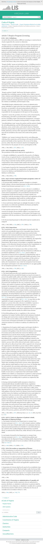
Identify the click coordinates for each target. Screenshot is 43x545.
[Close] (41, 1)
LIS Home (18, 540)
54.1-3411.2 (7, 442)
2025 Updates (6, 506)
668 (7, 445)
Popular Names (7, 503)
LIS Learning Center (11, 1)
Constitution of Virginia (11, 520)
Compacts (6, 530)
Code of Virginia (7, 17)
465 (23, 268)
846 (7, 492)
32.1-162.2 (27, 186)
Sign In (34, 543)
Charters (6, 523)
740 (16, 492)
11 (31, 413)
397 (15, 147)
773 (18, 492)
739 (22, 445)
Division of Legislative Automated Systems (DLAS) (22, 543)
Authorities (6, 527)
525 (5, 414)
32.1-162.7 (25, 299)
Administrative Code (10, 516)
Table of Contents (5, 24)
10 (29, 413)
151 (23, 147)
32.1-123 (4, 297)
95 (14, 445)
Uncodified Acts (8, 534)
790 (15, 176)
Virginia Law (21, 13)
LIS (11, 8)
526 (15, 224)
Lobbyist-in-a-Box (25, 540)
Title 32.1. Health (14, 24)
